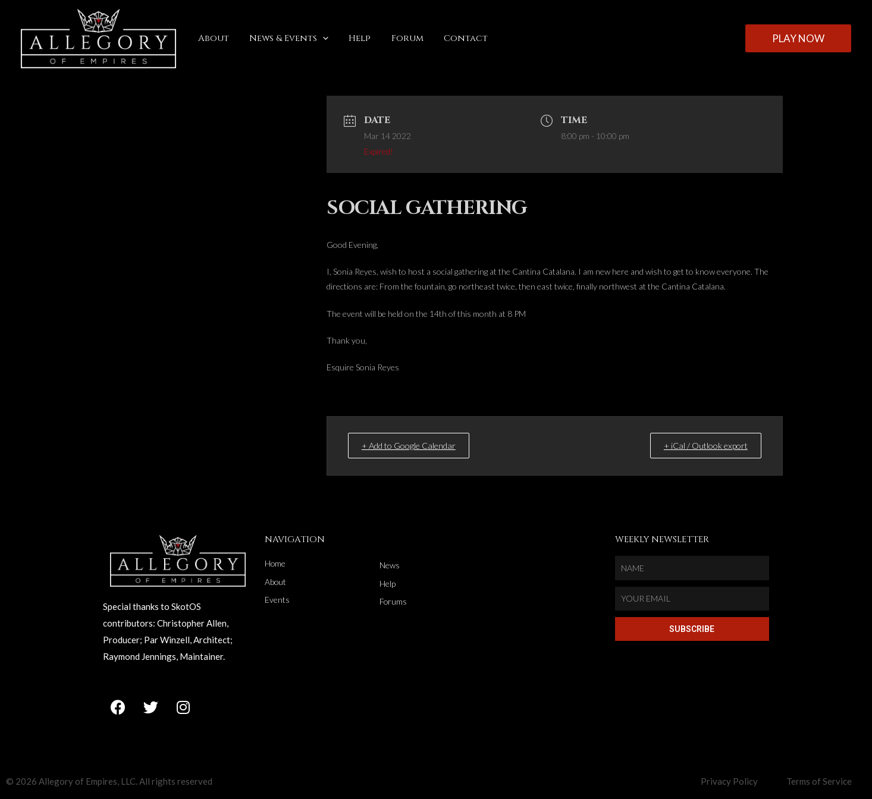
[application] (319, 38)
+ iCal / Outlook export (699, 445)
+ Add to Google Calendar (417, 445)
